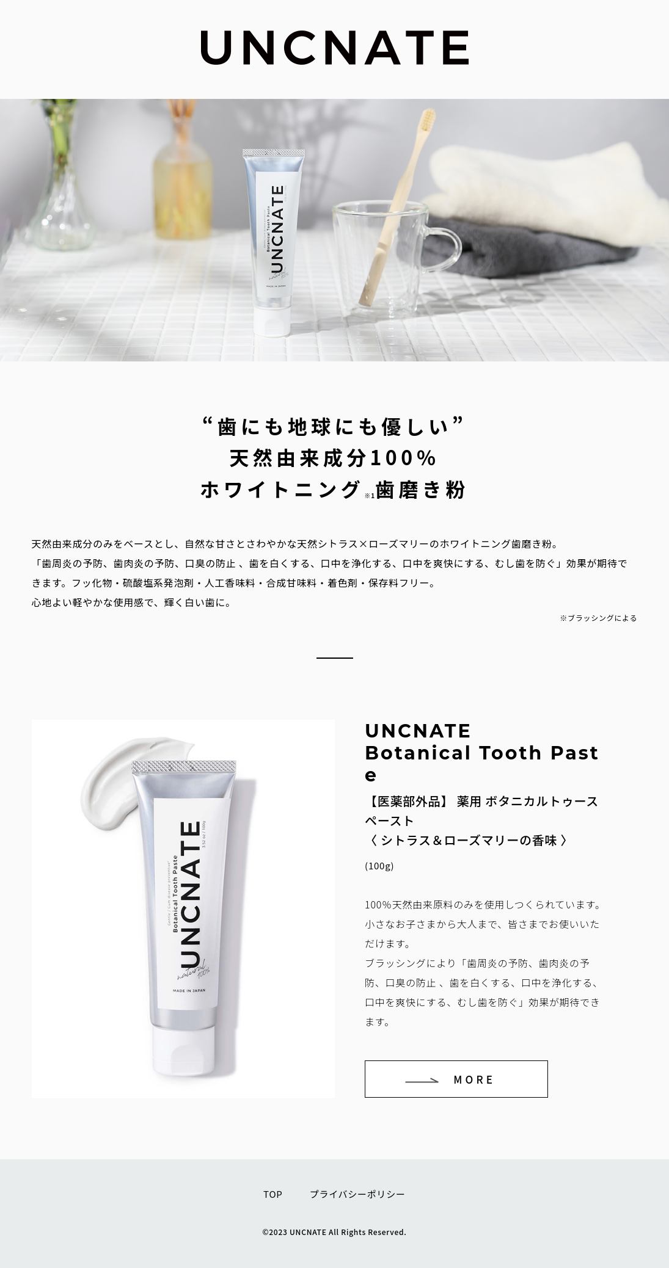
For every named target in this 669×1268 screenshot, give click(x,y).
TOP (272, 1193)
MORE (474, 1079)
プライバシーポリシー (358, 1193)
